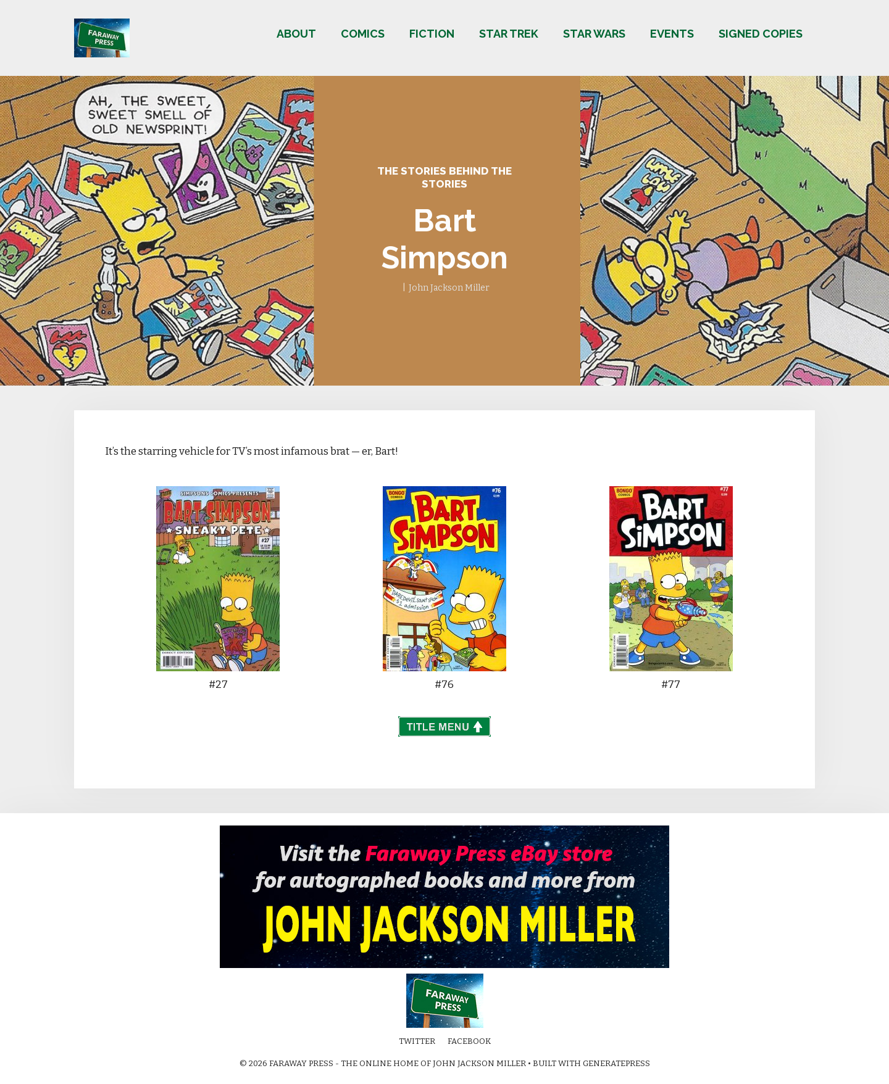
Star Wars (594, 33)
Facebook (469, 1041)
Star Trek (508, 33)
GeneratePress (616, 1063)
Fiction (431, 33)
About (296, 33)
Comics (363, 33)
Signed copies (761, 33)
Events (672, 33)
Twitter (417, 1041)
